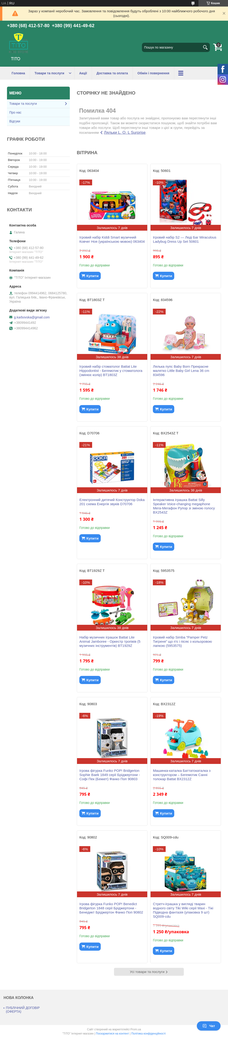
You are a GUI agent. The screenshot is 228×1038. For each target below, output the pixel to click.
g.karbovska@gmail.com (32, 317)
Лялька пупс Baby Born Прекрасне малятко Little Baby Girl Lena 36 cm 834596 (181, 370)
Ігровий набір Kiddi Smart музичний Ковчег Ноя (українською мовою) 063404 (112, 239)
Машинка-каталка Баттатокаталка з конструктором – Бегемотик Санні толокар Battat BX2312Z (182, 775)
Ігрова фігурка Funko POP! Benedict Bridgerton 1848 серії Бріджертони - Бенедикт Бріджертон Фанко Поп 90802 (111, 908)
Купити (92, 276)
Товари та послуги (49, 73)
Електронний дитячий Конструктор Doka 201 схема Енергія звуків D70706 (111, 502)
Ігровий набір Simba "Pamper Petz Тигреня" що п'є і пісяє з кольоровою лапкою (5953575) (182, 641)
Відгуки (14, 121)
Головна (18, 73)
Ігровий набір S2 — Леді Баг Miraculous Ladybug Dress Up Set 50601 (184, 239)
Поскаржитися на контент (112, 1033)
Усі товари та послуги (147, 972)
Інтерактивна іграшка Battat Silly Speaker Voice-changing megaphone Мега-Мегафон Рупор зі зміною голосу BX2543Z (184, 506)
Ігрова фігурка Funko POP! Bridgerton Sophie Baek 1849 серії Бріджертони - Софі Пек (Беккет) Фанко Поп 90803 (109, 775)
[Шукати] (205, 47)
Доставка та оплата (112, 73)
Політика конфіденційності (148, 1033)
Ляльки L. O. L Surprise (125, 132)
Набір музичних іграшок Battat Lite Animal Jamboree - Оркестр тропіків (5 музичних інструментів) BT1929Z (109, 641)
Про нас (15, 112)
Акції (83, 73)
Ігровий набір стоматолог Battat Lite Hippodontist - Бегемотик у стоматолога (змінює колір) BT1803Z (110, 370)
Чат (208, 1026)
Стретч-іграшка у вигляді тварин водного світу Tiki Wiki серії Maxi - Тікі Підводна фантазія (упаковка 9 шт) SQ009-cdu (183, 910)
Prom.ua (136, 1029)
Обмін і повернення (153, 73)
